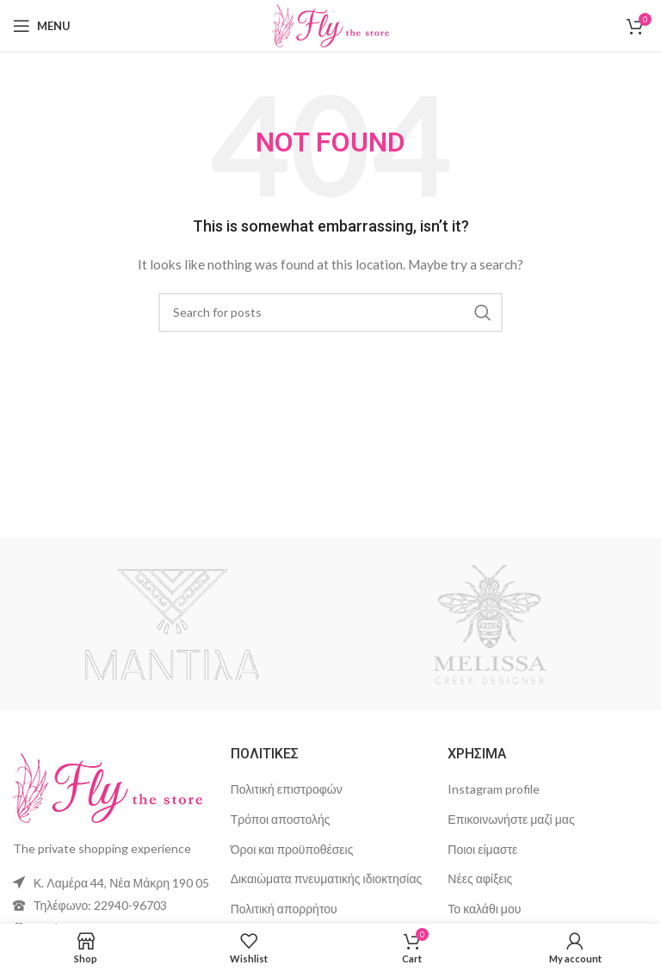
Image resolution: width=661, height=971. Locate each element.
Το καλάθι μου (484, 908)
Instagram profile (494, 789)
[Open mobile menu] (41, 26)
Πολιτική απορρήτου (284, 908)
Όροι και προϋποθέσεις (292, 849)
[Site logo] (330, 24)
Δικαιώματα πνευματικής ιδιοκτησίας (327, 878)
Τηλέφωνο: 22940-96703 (100, 905)
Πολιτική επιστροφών (287, 789)
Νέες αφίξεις (480, 878)
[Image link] (107, 786)
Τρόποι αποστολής (280, 819)
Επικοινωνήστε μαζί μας (511, 819)
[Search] (330, 312)
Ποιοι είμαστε (482, 849)
